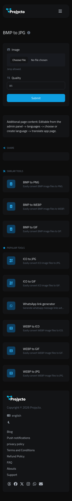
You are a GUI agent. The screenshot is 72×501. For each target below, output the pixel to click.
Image (13, 49)
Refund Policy (16, 456)
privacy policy (15, 444)
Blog (10, 432)
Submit (36, 98)
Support (12, 475)
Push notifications (18, 438)
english (14, 415)
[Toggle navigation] (60, 11)
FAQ (9, 462)
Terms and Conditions (21, 450)
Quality (14, 78)
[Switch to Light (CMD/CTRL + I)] (9, 422)
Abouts (11, 468)
